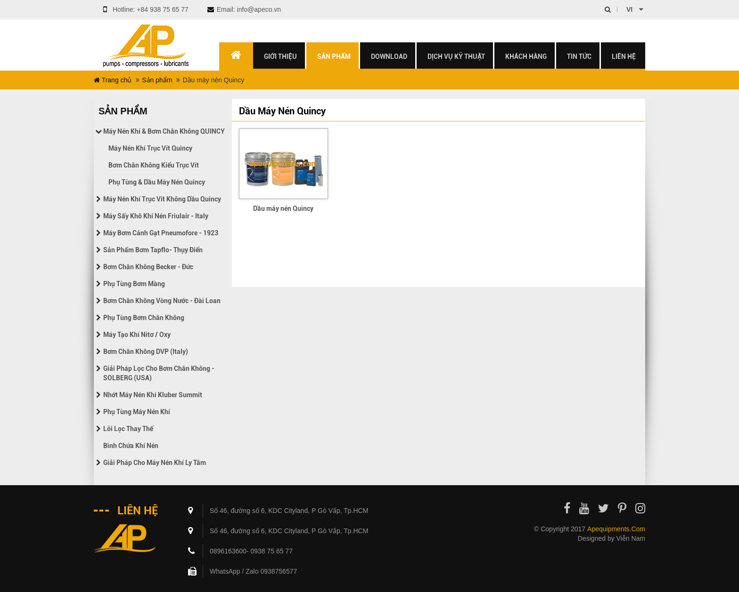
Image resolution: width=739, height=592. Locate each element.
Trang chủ (112, 80)
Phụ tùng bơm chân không (143, 317)
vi (629, 9)
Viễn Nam (630, 538)
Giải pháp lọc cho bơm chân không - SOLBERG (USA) (158, 373)
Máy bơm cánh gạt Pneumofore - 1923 (160, 233)
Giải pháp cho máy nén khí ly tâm (154, 462)
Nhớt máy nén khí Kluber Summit (152, 395)
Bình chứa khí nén (130, 445)
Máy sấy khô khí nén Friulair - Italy (155, 216)
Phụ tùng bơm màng (134, 284)
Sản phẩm (157, 80)
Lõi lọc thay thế (128, 428)
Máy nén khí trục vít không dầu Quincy (162, 199)
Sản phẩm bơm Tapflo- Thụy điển (153, 250)
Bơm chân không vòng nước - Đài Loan (162, 300)
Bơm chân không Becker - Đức (148, 267)
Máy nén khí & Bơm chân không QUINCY (164, 131)
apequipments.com (616, 529)
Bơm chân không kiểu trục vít (153, 165)
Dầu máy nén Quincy (283, 208)
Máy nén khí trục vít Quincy (150, 148)
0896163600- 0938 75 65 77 (251, 551)
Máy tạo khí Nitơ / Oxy (137, 334)
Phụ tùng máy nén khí (136, 412)
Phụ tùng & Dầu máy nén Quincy (156, 182)
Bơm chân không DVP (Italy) (145, 351)
